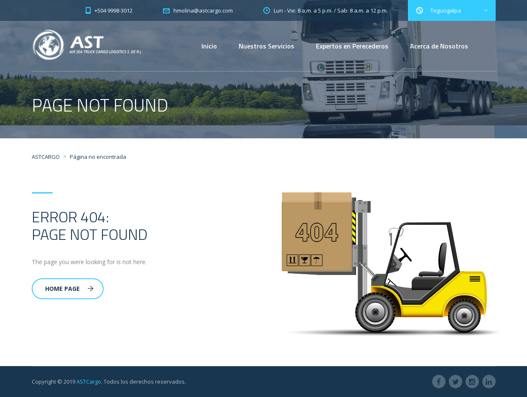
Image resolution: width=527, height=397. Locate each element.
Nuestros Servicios (266, 46)
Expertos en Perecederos (352, 46)
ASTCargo (88, 381)
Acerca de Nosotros (439, 46)
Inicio (209, 46)
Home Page (69, 289)
